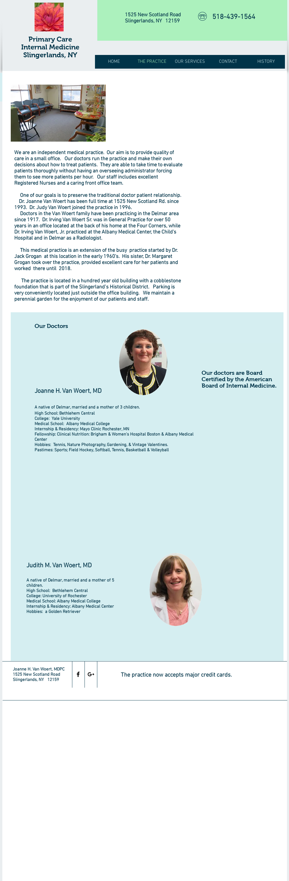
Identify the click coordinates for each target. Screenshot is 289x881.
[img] (58, 113)
